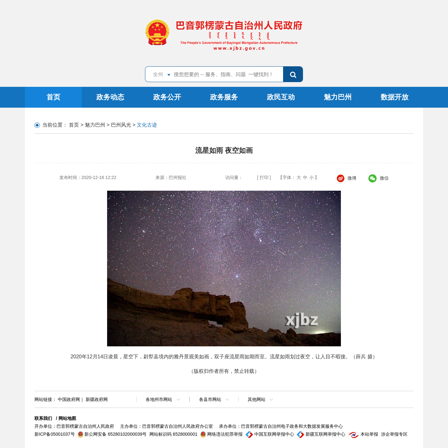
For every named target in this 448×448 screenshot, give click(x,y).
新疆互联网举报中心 (322, 434)
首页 (53, 97)
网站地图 (67, 418)
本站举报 (363, 434)
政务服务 (224, 97)
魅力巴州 (338, 97)
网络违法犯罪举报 (222, 434)
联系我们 (43, 418)
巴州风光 (121, 125)
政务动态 (110, 97)
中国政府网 (69, 399)
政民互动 (281, 97)
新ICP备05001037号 (55, 434)
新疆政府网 (97, 399)
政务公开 (167, 97)
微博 (346, 178)
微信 (378, 178)
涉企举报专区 (394, 434)
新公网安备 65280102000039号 (113, 434)
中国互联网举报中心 (270, 434)
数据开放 (395, 97)
